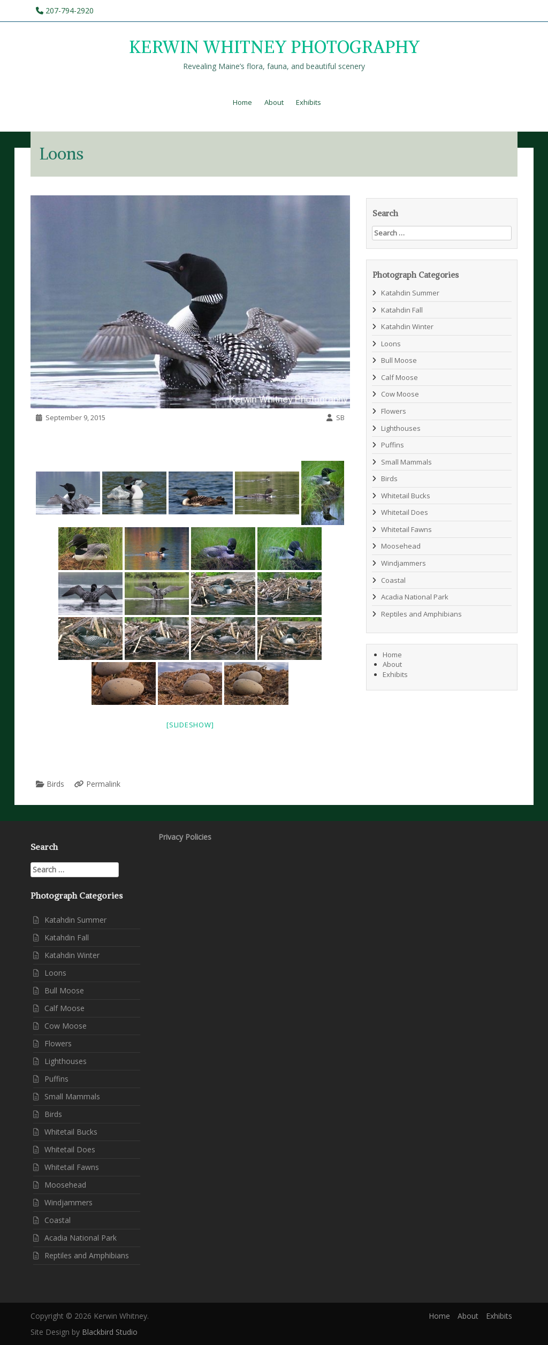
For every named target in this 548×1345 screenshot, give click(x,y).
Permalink (103, 784)
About (274, 102)
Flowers (393, 411)
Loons (391, 343)
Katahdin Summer (410, 293)
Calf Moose (399, 377)
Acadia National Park (414, 597)
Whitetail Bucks (405, 495)
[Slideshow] (190, 725)
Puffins (392, 445)
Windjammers (403, 563)
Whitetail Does (404, 512)
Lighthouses (401, 428)
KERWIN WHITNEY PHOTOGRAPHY (274, 47)
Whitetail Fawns (406, 529)
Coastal (393, 580)
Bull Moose (399, 360)
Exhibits (308, 102)
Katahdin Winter (407, 326)
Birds (55, 784)
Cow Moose (400, 394)
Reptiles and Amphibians (421, 614)
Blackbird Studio (110, 1332)
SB (340, 417)
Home (242, 102)
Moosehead (401, 546)
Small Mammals (406, 462)
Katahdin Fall (402, 310)
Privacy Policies (184, 837)
